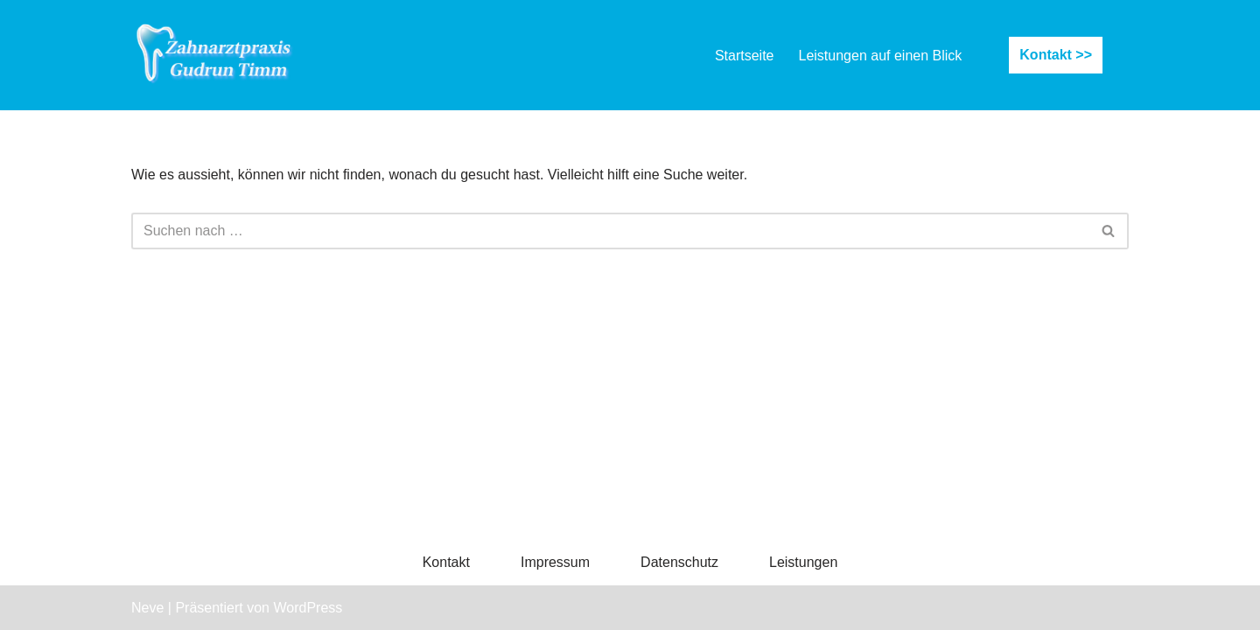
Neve (147, 607)
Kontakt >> (1055, 54)
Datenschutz (679, 562)
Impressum (555, 562)
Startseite (744, 55)
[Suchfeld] (610, 231)
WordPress (307, 607)
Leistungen (803, 562)
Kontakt (446, 562)
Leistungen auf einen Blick (880, 55)
